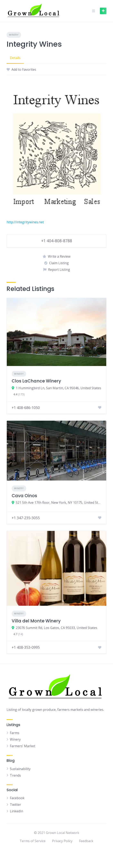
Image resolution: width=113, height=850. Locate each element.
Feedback (86, 841)
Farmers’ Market (22, 746)
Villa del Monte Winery (36, 621)
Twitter (15, 804)
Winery (14, 34)
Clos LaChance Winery (36, 381)
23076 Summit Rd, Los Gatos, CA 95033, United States (56, 627)
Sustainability (20, 769)
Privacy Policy (62, 841)
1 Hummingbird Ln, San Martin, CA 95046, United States (58, 388)
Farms (14, 733)
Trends (15, 775)
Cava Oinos (24, 496)
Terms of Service (32, 841)
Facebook (17, 798)
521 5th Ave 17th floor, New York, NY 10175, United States (58, 502)
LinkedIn (16, 811)
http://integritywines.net (25, 222)
